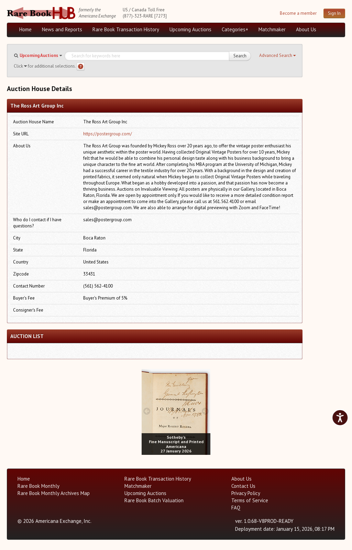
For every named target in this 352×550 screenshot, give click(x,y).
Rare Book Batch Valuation (154, 500)
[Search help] (81, 66)
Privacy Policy (245, 493)
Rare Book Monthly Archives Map (54, 493)
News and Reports (62, 29)
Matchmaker (272, 29)
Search (239, 56)
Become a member (298, 13)
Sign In (334, 13)
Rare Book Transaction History (125, 29)
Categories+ (235, 29)
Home (25, 29)
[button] (277, 55)
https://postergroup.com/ (107, 134)
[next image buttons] (205, 411)
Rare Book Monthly (38, 486)
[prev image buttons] (147, 411)
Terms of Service (249, 500)
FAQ (235, 507)
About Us (306, 29)
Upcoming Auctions (190, 29)
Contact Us (243, 486)
